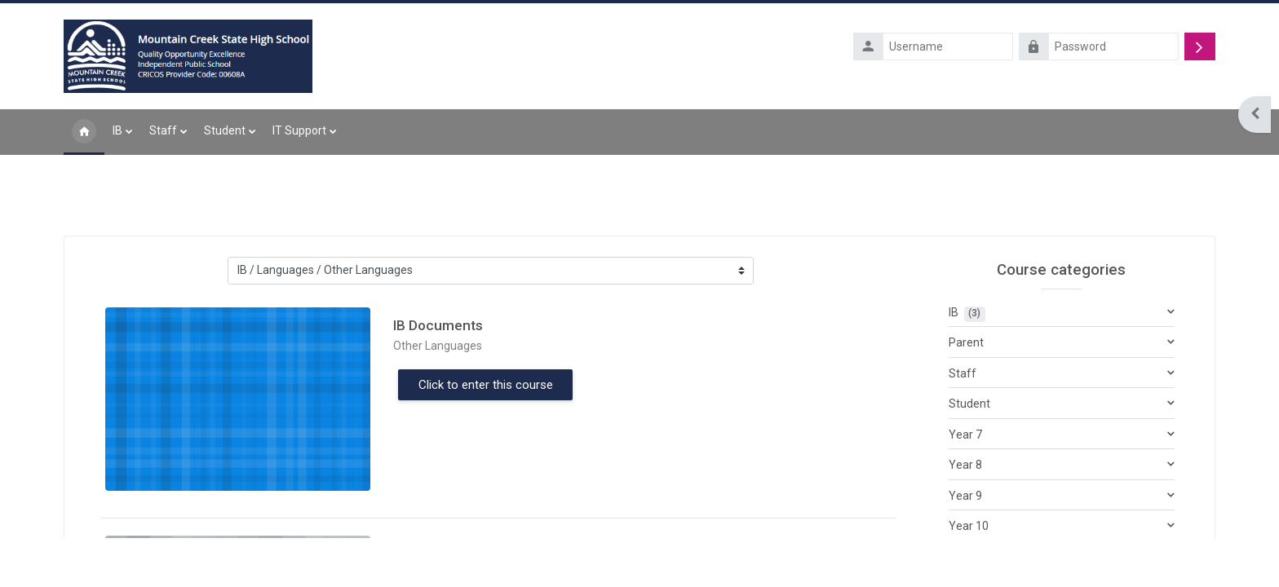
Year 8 (965, 467)
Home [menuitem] (84, 134)
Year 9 (965, 497)
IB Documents (438, 327)
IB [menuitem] (117, 132)
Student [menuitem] (225, 132)
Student (969, 406)
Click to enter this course (485, 386)
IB (953, 313)
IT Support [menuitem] (299, 132)
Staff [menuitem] (163, 132)
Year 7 (965, 436)
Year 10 (969, 528)
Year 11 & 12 (981, 558)
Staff (962, 375)
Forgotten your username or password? (1121, 70)
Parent (966, 344)
